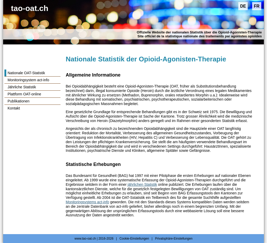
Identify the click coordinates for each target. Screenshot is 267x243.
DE (243, 6)
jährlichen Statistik (142, 184)
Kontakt (14, 108)
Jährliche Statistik (22, 87)
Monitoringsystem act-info (28, 80)
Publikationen (18, 101)
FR (256, 6)
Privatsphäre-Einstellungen (173, 238)
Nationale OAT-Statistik (26, 73)
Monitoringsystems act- (87, 202)
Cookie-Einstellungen (134, 238)
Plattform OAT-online (24, 94)
